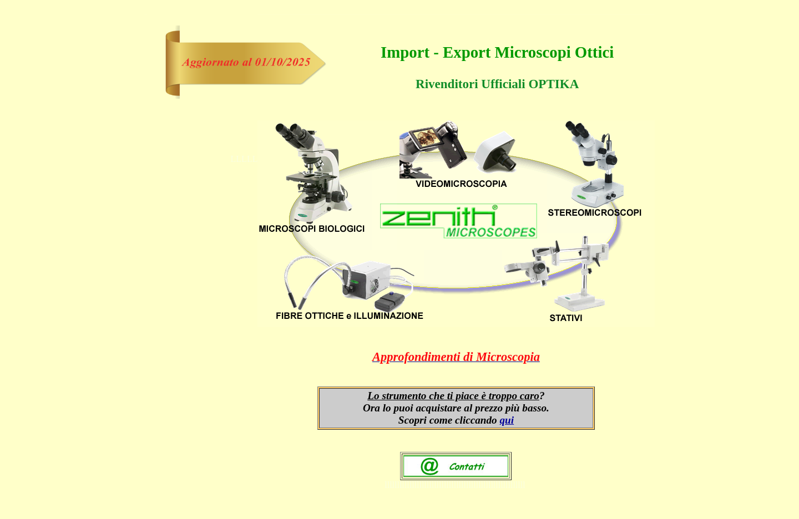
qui (507, 420)
